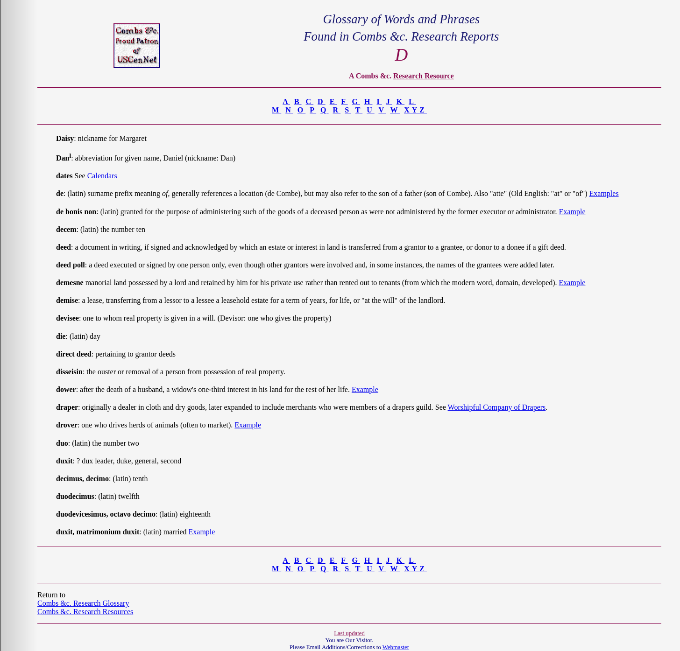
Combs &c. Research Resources (85, 612)
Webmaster (395, 647)
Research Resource (423, 76)
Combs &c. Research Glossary (83, 603)
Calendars (102, 176)
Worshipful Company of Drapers (497, 407)
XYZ (415, 110)
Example (572, 212)
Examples (604, 193)
